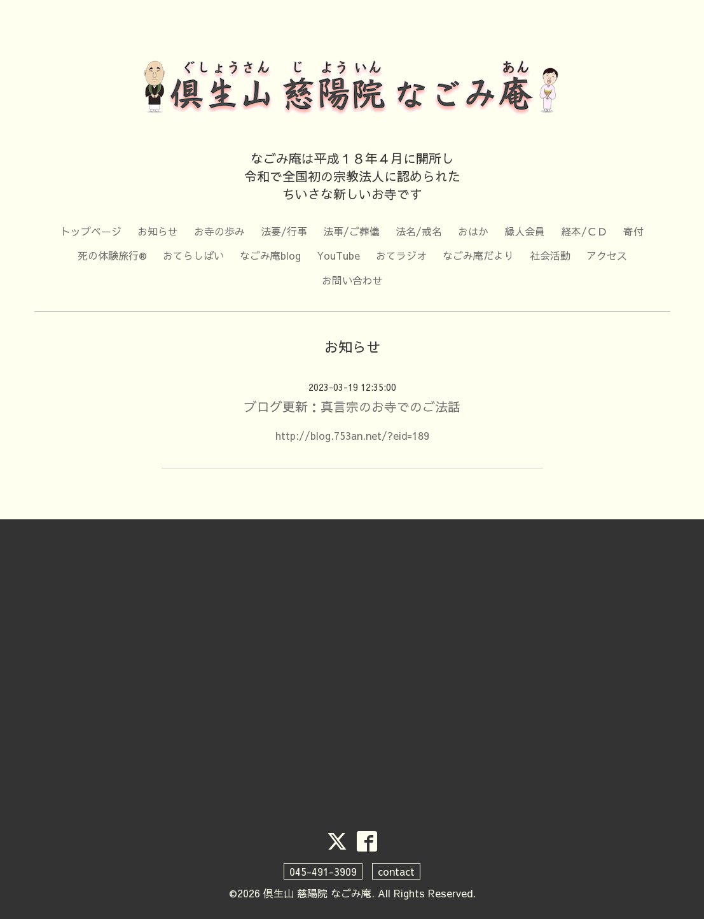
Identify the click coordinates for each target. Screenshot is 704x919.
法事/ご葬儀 (351, 231)
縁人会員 (524, 231)
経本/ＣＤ (584, 231)
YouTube (338, 255)
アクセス (606, 255)
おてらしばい (193, 255)
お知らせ (157, 231)
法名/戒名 (419, 231)
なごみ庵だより (478, 255)
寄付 (633, 231)
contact (396, 871)
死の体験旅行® (112, 255)
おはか (473, 231)
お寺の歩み (219, 231)
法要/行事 (284, 231)
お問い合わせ (352, 280)
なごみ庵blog (270, 255)
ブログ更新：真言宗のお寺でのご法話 (352, 406)
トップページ (90, 231)
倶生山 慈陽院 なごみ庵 (317, 893)
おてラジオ (401, 255)
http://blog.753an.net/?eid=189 (352, 435)
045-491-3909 (323, 871)
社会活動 (550, 255)
